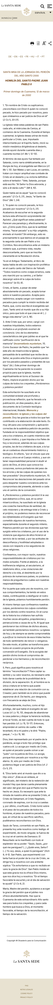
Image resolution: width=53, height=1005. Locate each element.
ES (21, 56)
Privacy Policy (26, 997)
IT (38, 56)
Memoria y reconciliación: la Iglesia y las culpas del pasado (24, 414)
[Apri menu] (49, 6)
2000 (15, 18)
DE (10, 56)
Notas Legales (26, 989)
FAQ (26, 986)
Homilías (6, 18)
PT (43, 56)
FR (27, 56)
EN (15, 56)
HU (32, 56)
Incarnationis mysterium (28, 343)
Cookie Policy (26, 993)
